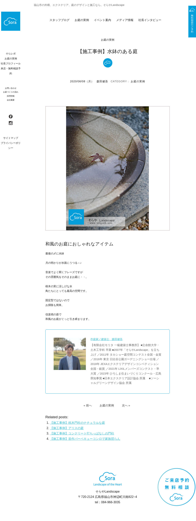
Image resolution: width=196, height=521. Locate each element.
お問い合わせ (10, 88)
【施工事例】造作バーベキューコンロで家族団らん (85, 438)
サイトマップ (10, 138)
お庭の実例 (82, 20)
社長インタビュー (149, 20)
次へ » (126, 405)
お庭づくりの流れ (10, 92)
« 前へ (88, 405)
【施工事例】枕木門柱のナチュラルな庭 (77, 422)
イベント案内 (102, 20)
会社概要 (11, 100)
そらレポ (11, 53)
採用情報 (11, 96)
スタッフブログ (59, 20)
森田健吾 (102, 81)
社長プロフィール (11, 63)
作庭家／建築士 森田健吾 (107, 339)
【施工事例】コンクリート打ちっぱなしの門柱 (82, 433)
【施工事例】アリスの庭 (67, 428)
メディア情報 (124, 20)
